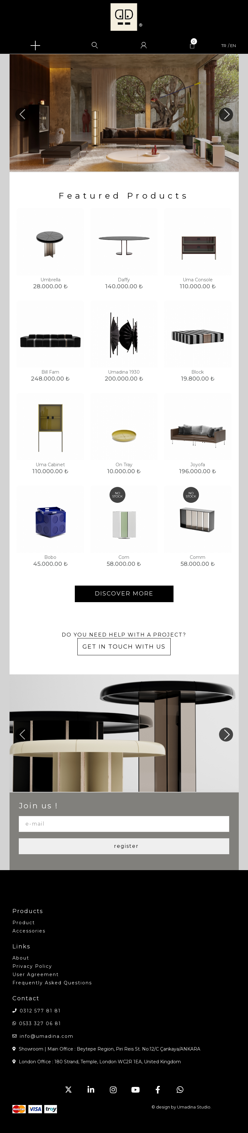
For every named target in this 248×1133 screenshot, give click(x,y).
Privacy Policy (32, 966)
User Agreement (35, 974)
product (23, 922)
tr (223, 46)
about (20, 958)
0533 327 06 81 (40, 1023)
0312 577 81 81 (40, 1011)
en (233, 46)
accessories (29, 931)
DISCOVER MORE (124, 593)
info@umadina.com (47, 1036)
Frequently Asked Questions (52, 983)
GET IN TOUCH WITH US (124, 646)
